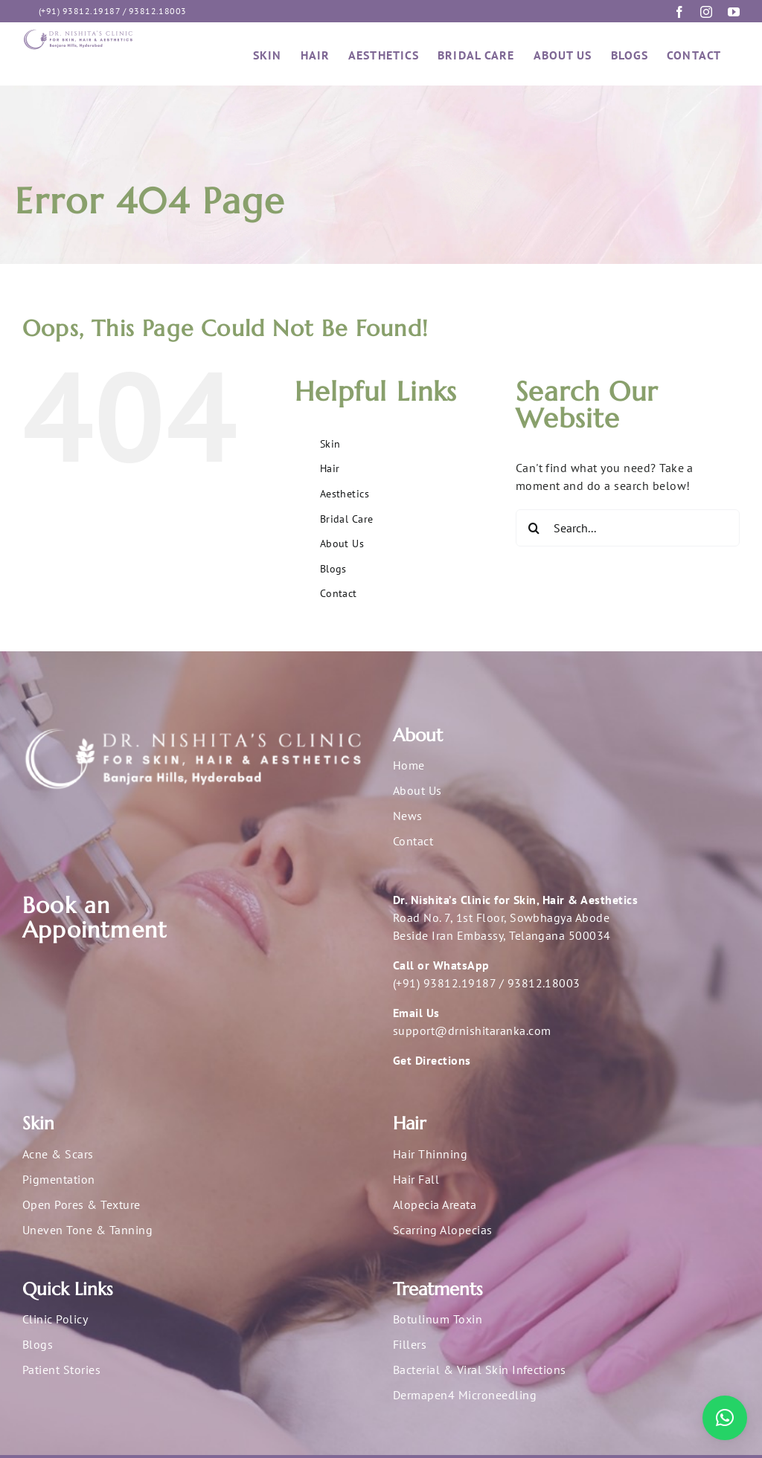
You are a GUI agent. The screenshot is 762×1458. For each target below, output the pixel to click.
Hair (330, 468)
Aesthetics (345, 493)
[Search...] (628, 527)
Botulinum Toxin (437, 1319)
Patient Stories (61, 1369)
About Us (342, 543)
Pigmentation (58, 1179)
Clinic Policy (55, 1319)
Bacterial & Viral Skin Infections (479, 1369)
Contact (338, 593)
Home (409, 765)
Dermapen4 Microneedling (465, 1394)
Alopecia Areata (434, 1204)
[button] (724, 1418)
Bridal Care (347, 519)
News (408, 815)
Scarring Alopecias (443, 1229)
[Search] (534, 527)
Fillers (409, 1344)
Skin (330, 444)
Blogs (333, 568)
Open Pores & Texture (81, 1204)
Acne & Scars (58, 1153)
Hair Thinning (430, 1153)
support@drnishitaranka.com (472, 1030)
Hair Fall (416, 1179)
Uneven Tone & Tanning (87, 1229)
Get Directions (432, 1060)
